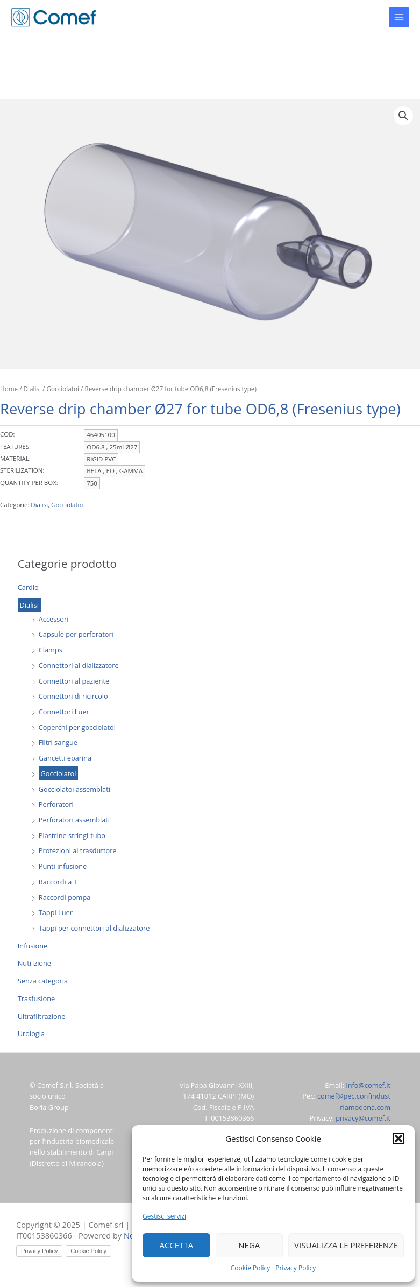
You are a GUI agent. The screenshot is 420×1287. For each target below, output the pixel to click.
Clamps (50, 650)
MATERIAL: (15, 458)
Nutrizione (34, 963)
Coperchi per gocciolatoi (77, 727)
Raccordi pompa (65, 897)
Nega (249, 1245)
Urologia (31, 1033)
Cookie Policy (250, 1267)
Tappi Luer (56, 912)
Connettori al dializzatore (79, 665)
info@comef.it (368, 1085)
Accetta (176, 1245)
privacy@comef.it (363, 1118)
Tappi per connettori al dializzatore (94, 928)
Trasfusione (36, 998)
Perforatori (56, 804)
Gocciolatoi (58, 773)
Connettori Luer (64, 711)
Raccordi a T (58, 882)
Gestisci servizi (164, 1216)
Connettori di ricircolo (73, 696)
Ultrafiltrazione (42, 1016)
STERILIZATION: (22, 470)
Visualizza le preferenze (346, 1245)
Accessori (54, 619)
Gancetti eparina (65, 758)
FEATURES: (15, 446)
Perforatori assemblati (74, 820)
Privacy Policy (295, 1267)
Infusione (32, 946)
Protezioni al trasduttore (78, 850)
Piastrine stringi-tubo (72, 835)
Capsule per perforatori (76, 634)
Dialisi (29, 605)
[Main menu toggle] (399, 17)
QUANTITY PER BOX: (29, 483)
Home (9, 388)
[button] (398, 1138)
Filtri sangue (58, 742)
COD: (7, 434)
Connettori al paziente (74, 681)
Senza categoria (43, 981)
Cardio (28, 587)
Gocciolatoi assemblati (74, 789)
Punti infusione (63, 866)
